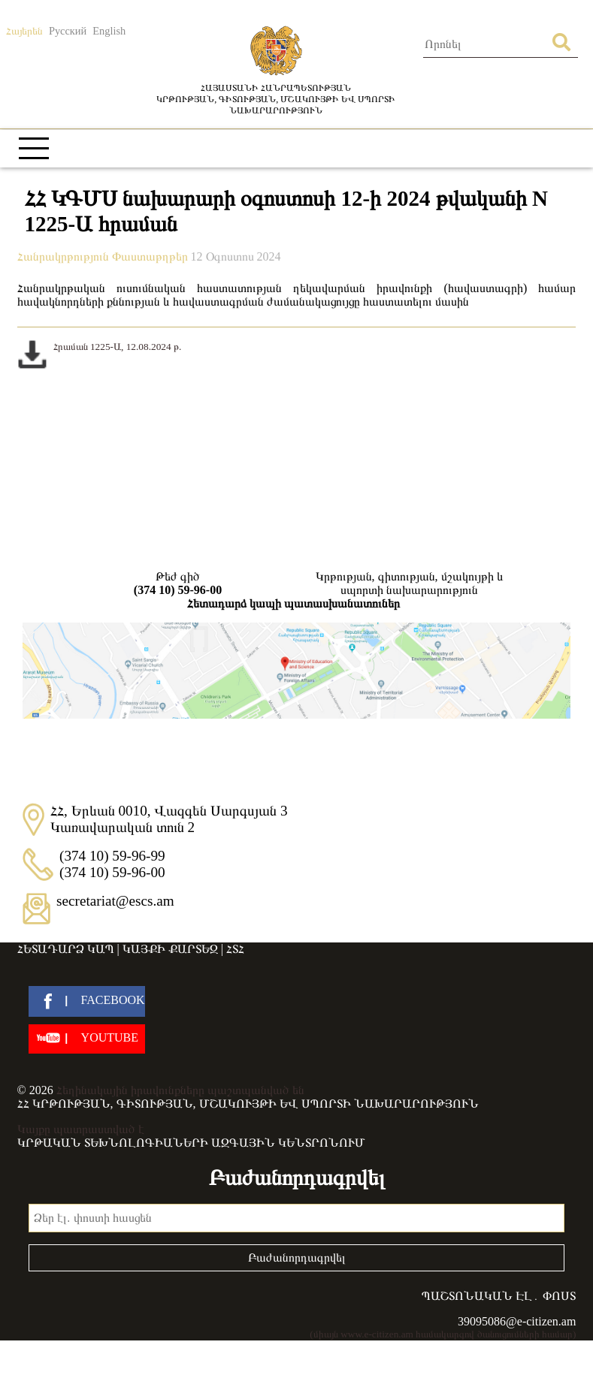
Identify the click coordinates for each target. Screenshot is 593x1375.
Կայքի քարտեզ (170, 948)
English (109, 31)
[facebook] (87, 1001)
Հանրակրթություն (64, 256)
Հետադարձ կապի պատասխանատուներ (293, 603)
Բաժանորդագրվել (297, 1257)
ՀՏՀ (235, 948)
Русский (67, 31)
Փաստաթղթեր (151, 256)
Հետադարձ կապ (65, 948)
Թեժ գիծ (178, 583)
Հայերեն (24, 31)
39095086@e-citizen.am (517, 1321)
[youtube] (87, 1039)
